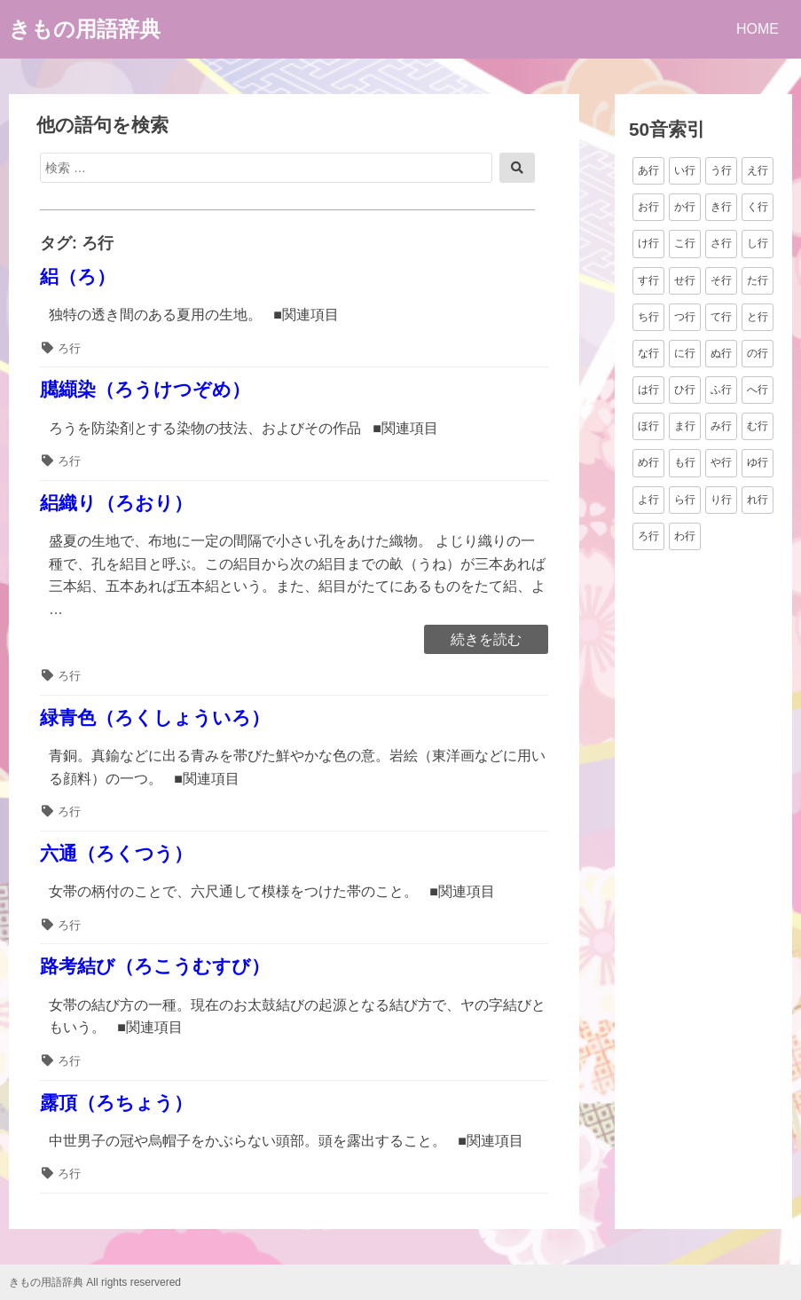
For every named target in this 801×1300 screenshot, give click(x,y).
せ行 (684, 280)
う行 (721, 170)
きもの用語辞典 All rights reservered (95, 1282)
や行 (721, 462)
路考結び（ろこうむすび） (155, 966)
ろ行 (69, 348)
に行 (684, 353)
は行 (648, 389)
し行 (757, 243)
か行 (684, 207)
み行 (721, 426)
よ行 (648, 499)
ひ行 (684, 389)
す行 (648, 280)
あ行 (648, 170)
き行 (721, 207)
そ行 (721, 280)
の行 (757, 353)
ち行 (648, 317)
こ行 (684, 243)
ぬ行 (721, 353)
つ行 (684, 317)
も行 (684, 462)
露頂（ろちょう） (116, 1102)
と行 (757, 317)
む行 (757, 426)
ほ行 (648, 426)
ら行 (684, 499)
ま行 (684, 426)
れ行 (757, 499)
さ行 (721, 243)
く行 (757, 207)
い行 (684, 170)
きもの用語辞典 (85, 29)
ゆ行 (757, 462)
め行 (648, 462)
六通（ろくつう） (116, 853)
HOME (757, 28)
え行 (757, 170)
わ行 (684, 536)
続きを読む (486, 640)
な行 (648, 353)
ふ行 (721, 389)
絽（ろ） (77, 276)
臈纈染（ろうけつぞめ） (145, 389)
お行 (648, 207)
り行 (721, 499)
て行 (721, 317)
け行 (648, 243)
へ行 (757, 389)
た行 (757, 280)
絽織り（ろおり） (116, 502)
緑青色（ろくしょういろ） (155, 717)
